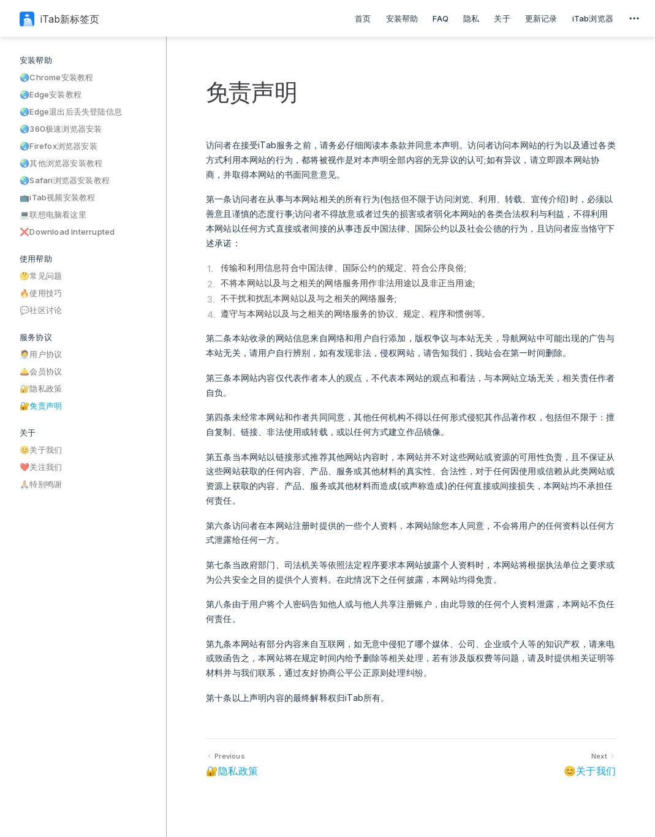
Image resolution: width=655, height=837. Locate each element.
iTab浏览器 (592, 18)
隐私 (471, 18)
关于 (502, 18)
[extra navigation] (634, 18)
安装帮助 (402, 18)
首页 (363, 18)
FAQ (441, 18)
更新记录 (541, 18)
